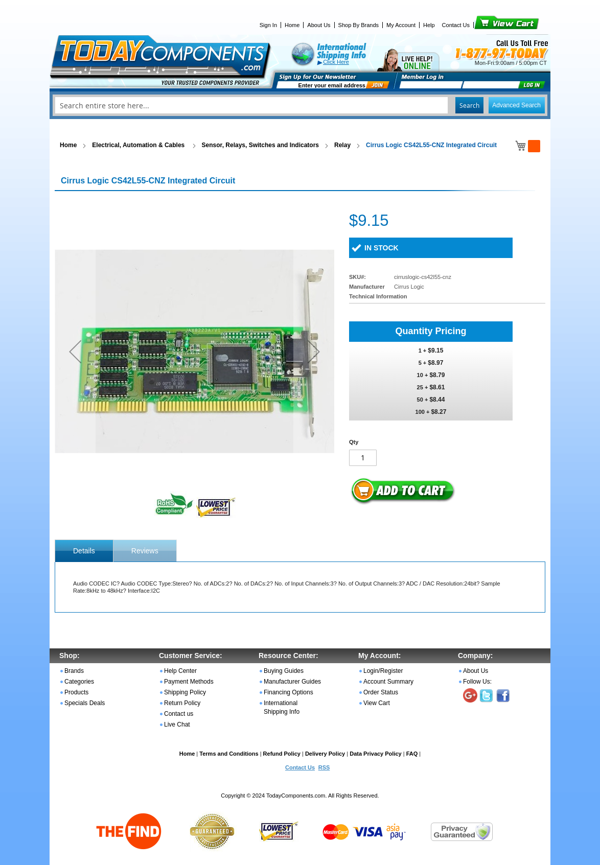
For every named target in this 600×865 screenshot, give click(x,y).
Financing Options (288, 692)
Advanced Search (516, 105)
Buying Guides (284, 670)
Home (292, 25)
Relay (342, 145)
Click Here (336, 62)
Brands (74, 670)
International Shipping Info (281, 707)
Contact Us (456, 25)
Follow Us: (477, 681)
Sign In (268, 25)
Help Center (180, 670)
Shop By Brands (358, 25)
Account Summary (388, 681)
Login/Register (383, 670)
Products (76, 692)
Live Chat (177, 724)
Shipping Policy (185, 692)
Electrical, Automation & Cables (139, 145)
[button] (75, 351)
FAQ (412, 754)
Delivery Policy (325, 754)
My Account (401, 25)
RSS (324, 767)
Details (84, 551)
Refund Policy (282, 754)
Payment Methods (189, 681)
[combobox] (300, 105)
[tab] (84, 551)
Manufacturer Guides (292, 681)
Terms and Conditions (228, 754)
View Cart (489, 25)
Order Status (380, 692)
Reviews (144, 551)
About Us (318, 25)
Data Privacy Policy (376, 754)
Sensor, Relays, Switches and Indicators (260, 145)
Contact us (178, 713)
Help (429, 25)
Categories (79, 681)
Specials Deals (84, 703)
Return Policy (182, 703)
